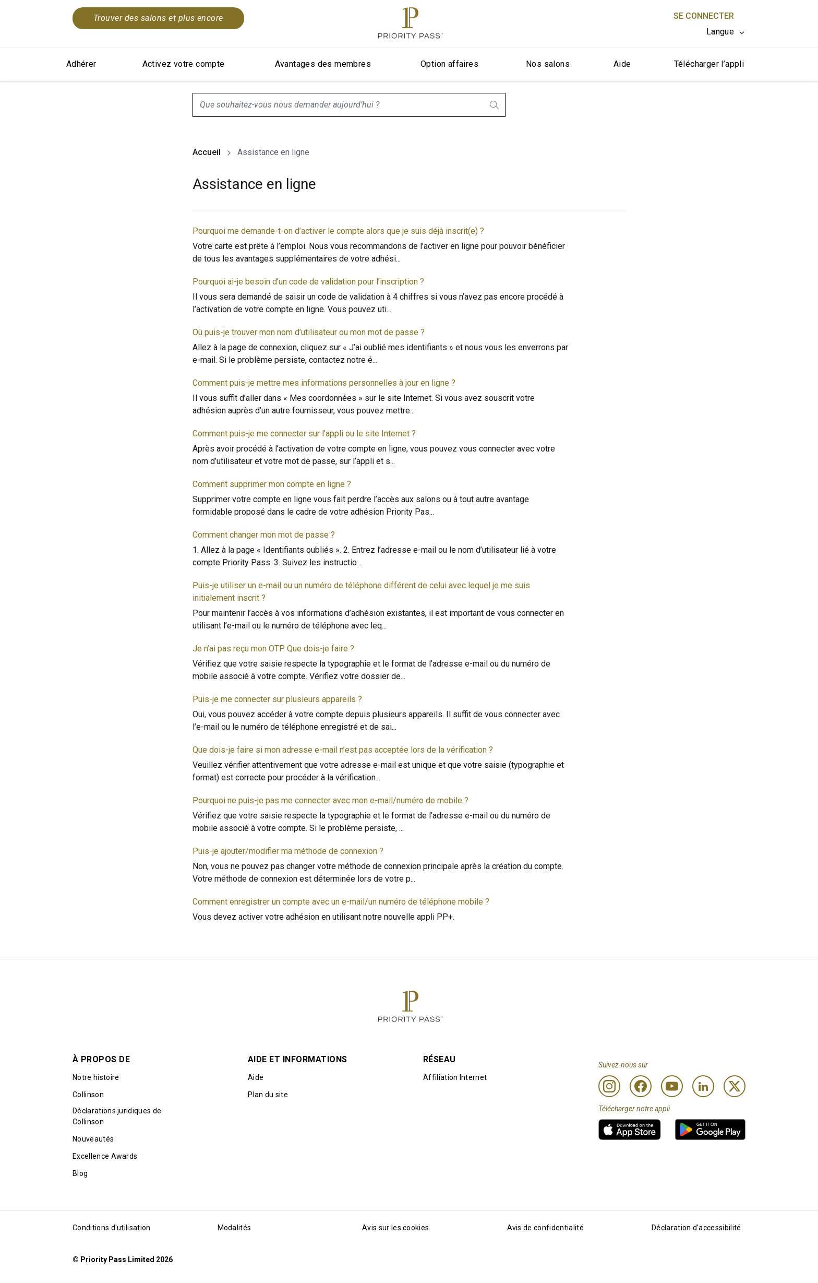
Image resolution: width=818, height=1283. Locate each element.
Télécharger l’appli (709, 64)
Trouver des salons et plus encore (158, 18)
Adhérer (81, 64)
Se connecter (703, 16)
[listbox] (725, 32)
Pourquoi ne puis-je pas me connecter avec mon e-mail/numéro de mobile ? (330, 800)
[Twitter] (734, 1086)
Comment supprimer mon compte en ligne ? (272, 484)
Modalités (234, 1227)
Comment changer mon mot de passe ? (264, 535)
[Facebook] (641, 1086)
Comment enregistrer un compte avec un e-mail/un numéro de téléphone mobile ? (341, 902)
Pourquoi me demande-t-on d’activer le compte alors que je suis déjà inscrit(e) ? (338, 231)
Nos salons (548, 64)
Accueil (207, 152)
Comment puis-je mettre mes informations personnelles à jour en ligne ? (324, 383)
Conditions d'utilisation (112, 1227)
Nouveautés (93, 1139)
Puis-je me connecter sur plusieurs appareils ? (277, 699)
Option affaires (449, 64)
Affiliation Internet (455, 1077)
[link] (629, 1129)
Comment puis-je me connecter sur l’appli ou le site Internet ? (304, 433)
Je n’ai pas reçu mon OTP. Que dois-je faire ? (273, 649)
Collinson (88, 1094)
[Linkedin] (703, 1086)
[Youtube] (672, 1086)
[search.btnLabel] (495, 105)
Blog (80, 1173)
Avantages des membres (323, 64)
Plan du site (268, 1094)
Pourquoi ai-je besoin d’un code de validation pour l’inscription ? (308, 282)
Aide (622, 64)
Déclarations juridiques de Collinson (117, 1116)
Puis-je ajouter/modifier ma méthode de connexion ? (288, 851)
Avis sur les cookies (395, 1227)
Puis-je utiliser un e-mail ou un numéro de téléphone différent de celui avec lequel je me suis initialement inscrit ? (361, 591)
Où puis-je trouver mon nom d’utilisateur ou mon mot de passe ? (309, 332)
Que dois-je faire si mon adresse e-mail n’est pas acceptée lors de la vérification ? (343, 750)
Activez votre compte (183, 64)
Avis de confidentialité (545, 1227)
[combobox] (349, 105)
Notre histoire (96, 1077)
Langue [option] (720, 32)
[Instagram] (609, 1086)
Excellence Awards (105, 1156)
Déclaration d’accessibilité (696, 1227)
